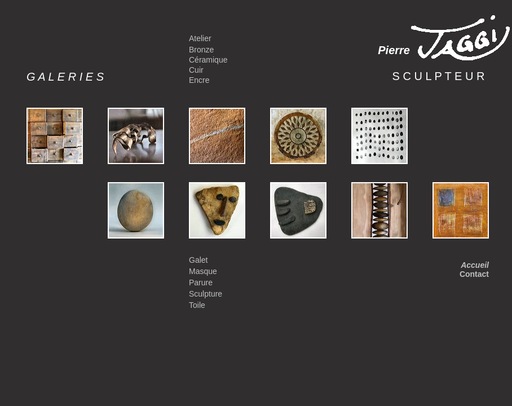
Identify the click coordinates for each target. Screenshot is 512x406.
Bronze (201, 49)
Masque (203, 271)
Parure (201, 282)
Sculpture (205, 293)
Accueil (475, 265)
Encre (199, 80)
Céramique (208, 59)
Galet (198, 259)
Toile (197, 305)
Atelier (200, 38)
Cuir (196, 69)
